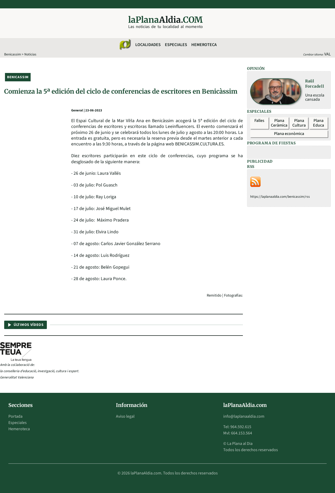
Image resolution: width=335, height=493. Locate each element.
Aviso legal (125, 416)
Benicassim (12, 54)
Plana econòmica (289, 134)
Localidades (148, 45)
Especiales (176, 45)
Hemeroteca (204, 45)
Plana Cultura (299, 123)
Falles (259, 120)
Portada (15, 416)
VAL (327, 54)
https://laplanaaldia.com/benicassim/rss (280, 196)
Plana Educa (318, 123)
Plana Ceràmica (279, 123)
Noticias (30, 54)
